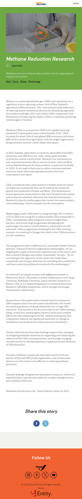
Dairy (15, 82)
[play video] (41, 33)
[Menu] (76, 3)
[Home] (41, 2)
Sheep (23, 82)
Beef (8, 82)
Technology (34, 82)
